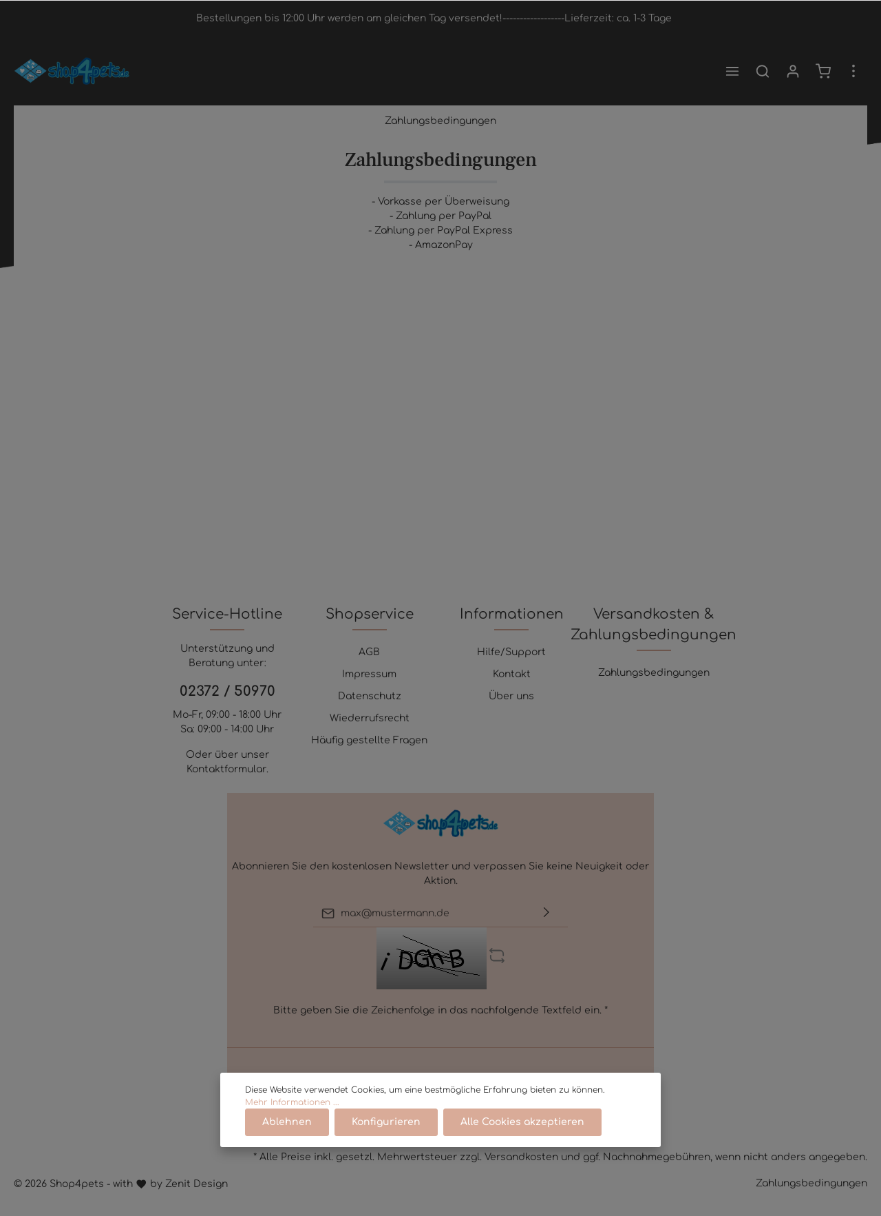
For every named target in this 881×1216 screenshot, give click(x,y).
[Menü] (732, 71)
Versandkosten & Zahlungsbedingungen (653, 624)
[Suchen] (762, 71)
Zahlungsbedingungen (654, 673)
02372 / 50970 (227, 691)
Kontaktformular (226, 769)
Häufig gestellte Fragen (369, 740)
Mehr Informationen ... (292, 1102)
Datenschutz (369, 696)
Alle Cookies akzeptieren (522, 1122)
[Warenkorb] (823, 71)
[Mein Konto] (793, 71)
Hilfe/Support (511, 652)
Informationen (512, 614)
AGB (369, 652)
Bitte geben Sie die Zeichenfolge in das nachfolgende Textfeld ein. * (440, 1010)
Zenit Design (196, 1184)
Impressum (369, 674)
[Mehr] (853, 71)
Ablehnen (287, 1122)
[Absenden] (546, 913)
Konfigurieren (386, 1122)
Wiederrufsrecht (370, 718)
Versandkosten (521, 1157)
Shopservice (370, 614)
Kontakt (512, 674)
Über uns (511, 696)
